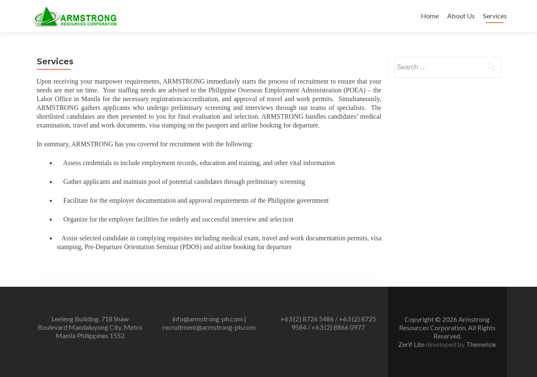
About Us (461, 16)
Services (495, 16)
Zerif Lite (412, 344)
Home (430, 16)
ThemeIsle (481, 344)
